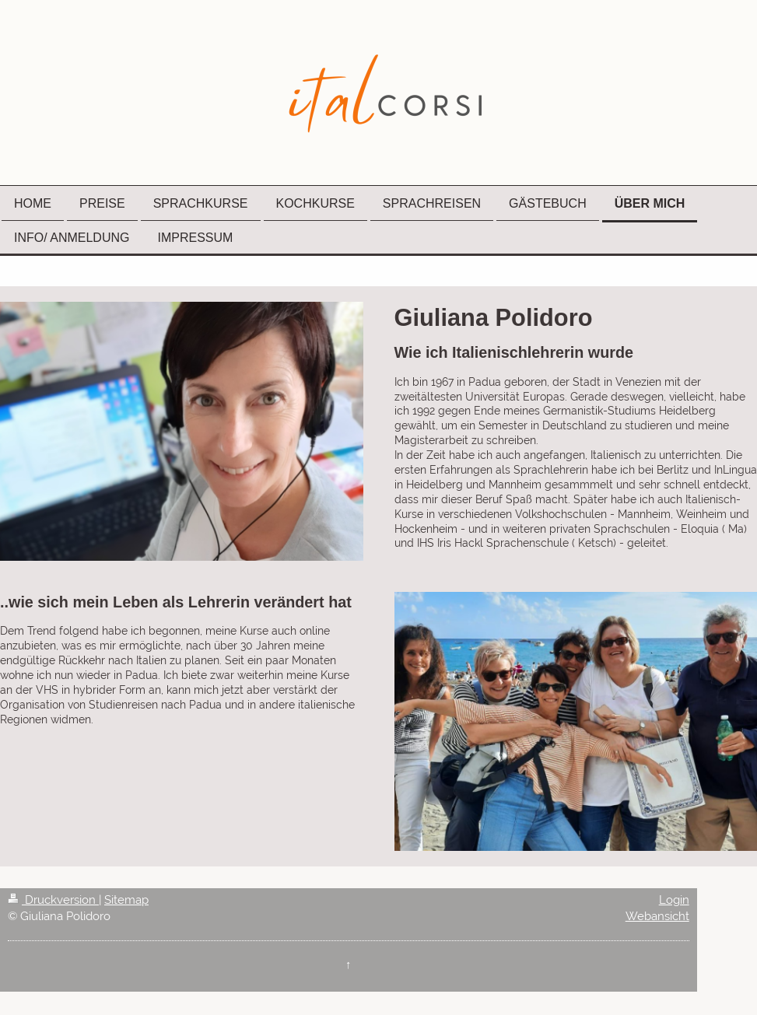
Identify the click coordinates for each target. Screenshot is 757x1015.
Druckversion (53, 900)
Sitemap (126, 900)
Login (674, 900)
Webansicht (657, 916)
